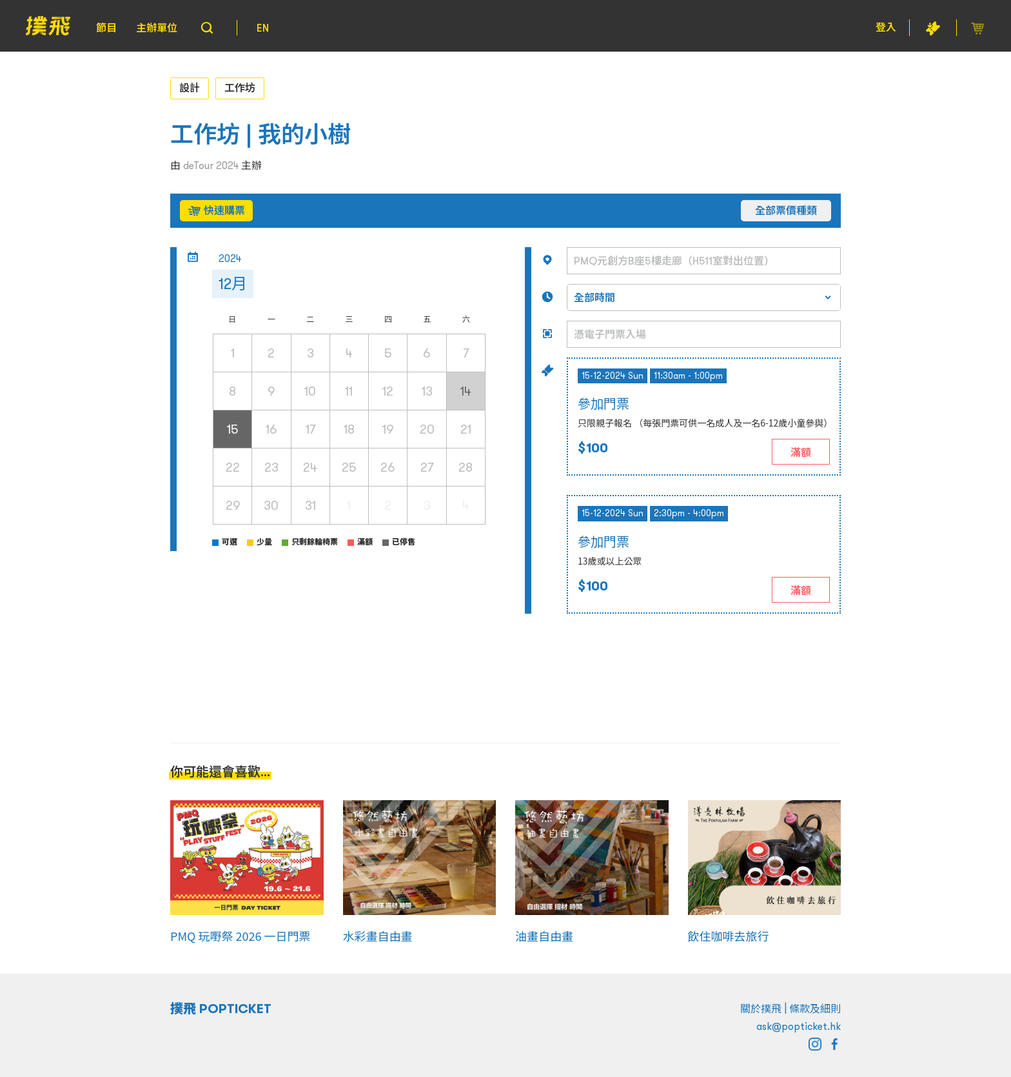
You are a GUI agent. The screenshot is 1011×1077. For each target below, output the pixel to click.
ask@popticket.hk (798, 1026)
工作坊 (239, 87)
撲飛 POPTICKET (220, 1008)
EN (263, 27)
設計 (189, 87)
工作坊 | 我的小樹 (260, 134)
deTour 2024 (211, 165)
